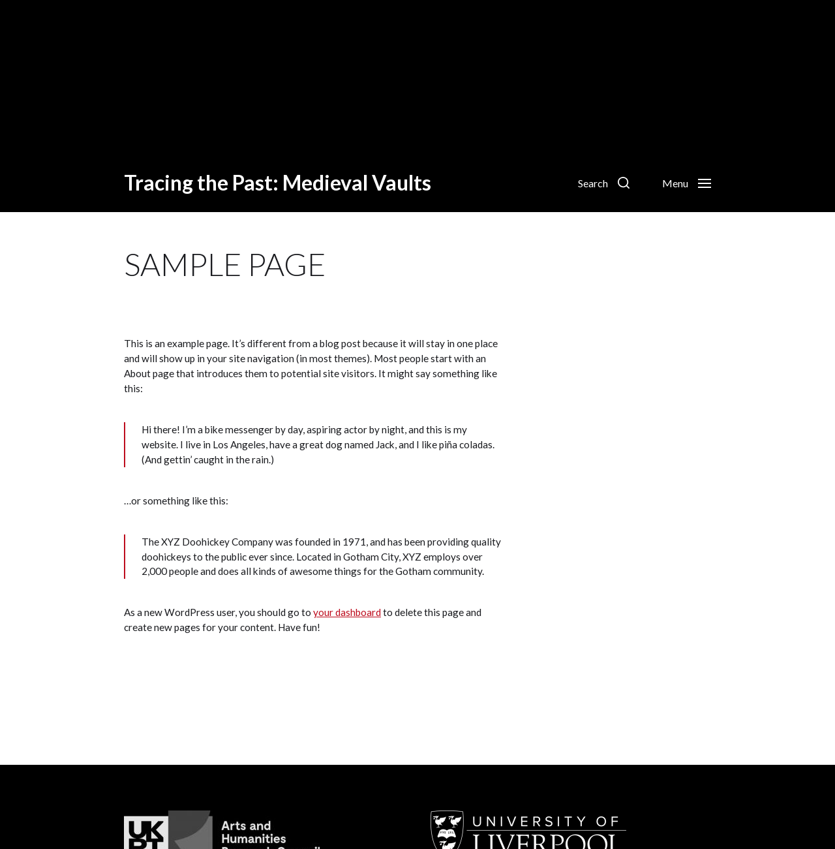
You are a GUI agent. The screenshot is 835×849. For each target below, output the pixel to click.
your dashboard (347, 612)
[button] (604, 182)
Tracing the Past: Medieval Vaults (277, 182)
